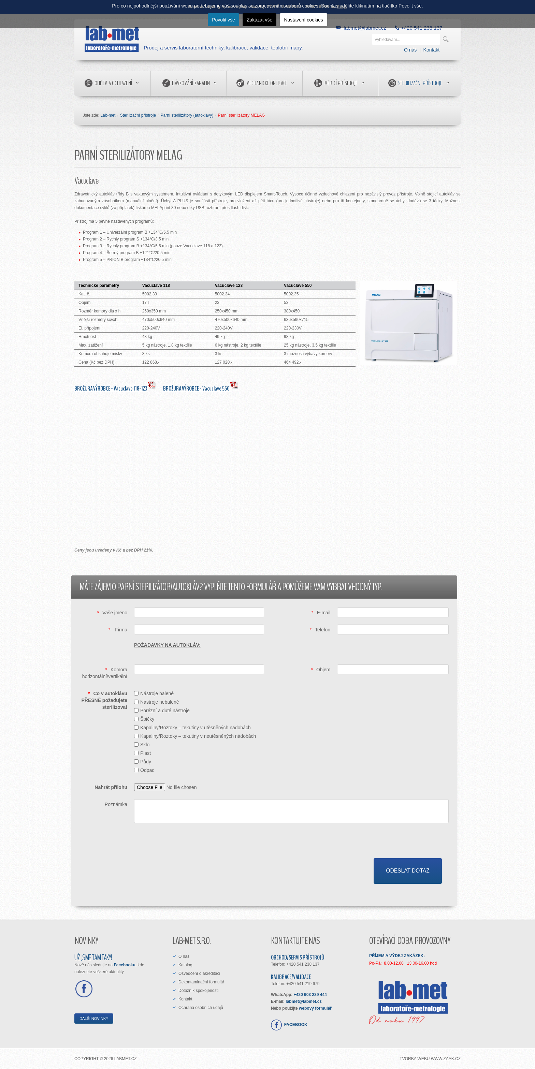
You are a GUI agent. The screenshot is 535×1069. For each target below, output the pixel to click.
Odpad (144, 770)
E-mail (323, 612)
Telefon (322, 629)
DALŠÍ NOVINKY (93, 1018)
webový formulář (315, 1008)
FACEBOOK (294, 1024)
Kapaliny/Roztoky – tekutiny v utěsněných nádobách (192, 727)
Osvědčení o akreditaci (199, 973)
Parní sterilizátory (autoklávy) (186, 115)
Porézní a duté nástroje (162, 710)
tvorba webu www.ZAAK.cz (430, 1059)
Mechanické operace (267, 83)
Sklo (141, 744)
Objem (323, 669)
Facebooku (124, 965)
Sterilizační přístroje (420, 83)
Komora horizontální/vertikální (104, 673)
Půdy (142, 761)
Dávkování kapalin (191, 83)
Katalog (185, 965)
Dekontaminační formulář (201, 982)
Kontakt (431, 50)
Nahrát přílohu (111, 787)
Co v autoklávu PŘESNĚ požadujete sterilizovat (104, 700)
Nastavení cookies (303, 20)
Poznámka (116, 804)
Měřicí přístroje (341, 83)
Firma (120, 629)
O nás (410, 50)
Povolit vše (223, 20)
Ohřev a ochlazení (113, 83)
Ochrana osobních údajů (200, 1007)
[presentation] (397, 845)
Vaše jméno (114, 612)
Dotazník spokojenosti (198, 990)
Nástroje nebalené (156, 702)
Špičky (144, 719)
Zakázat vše (259, 20)
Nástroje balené (154, 693)
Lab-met (107, 115)
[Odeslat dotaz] (408, 871)
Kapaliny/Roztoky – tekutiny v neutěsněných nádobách (195, 736)
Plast (142, 753)
